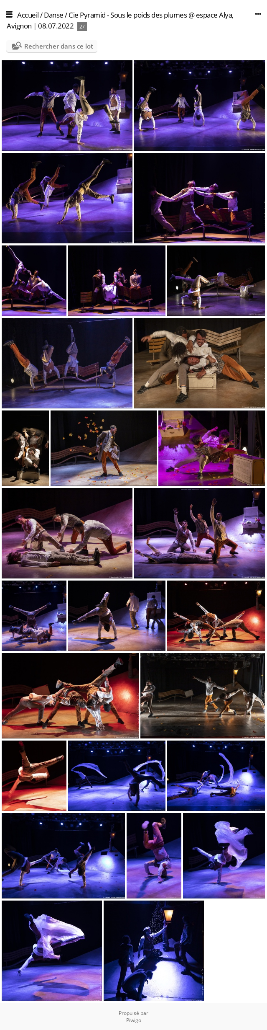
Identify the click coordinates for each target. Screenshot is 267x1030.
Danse (54, 15)
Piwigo (133, 1020)
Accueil (28, 15)
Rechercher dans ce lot (58, 46)
